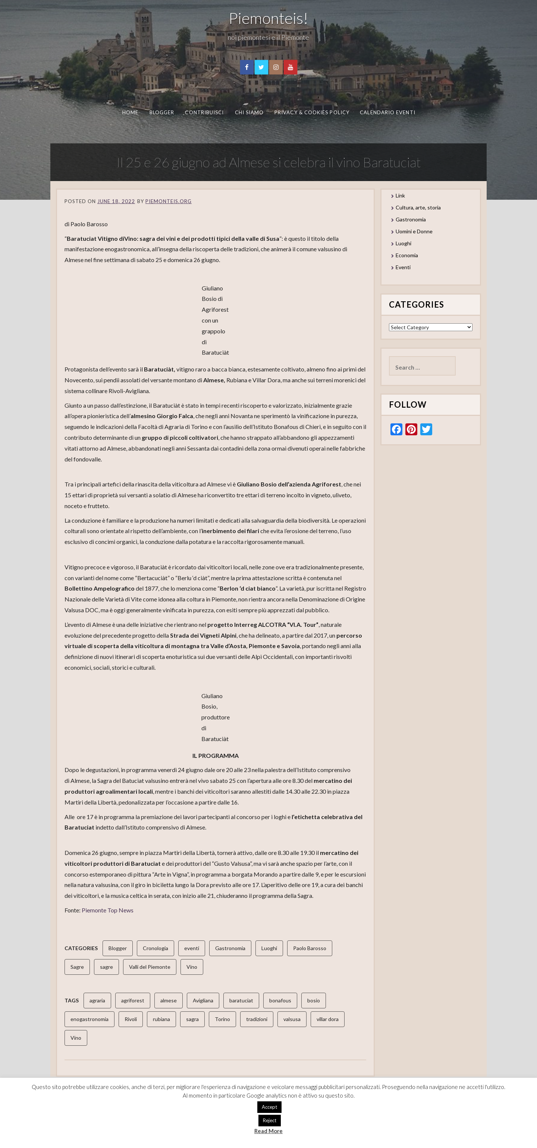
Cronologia (155, 948)
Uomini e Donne (414, 231)
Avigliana (203, 1000)
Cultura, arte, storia (418, 207)
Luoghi (269, 948)
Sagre (77, 967)
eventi (191, 948)
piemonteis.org (168, 201)
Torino (222, 1019)
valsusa (292, 1019)
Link (400, 195)
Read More (268, 1130)
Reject (269, 1120)
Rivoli (131, 1019)
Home (130, 112)
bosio (313, 1000)
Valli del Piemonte (149, 967)
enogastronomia (89, 1019)
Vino (191, 967)
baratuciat (241, 1000)
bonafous (280, 1000)
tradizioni (256, 1019)
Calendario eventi (387, 112)
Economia (407, 255)
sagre (106, 967)
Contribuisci (204, 112)
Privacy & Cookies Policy (311, 112)
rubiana (161, 1019)
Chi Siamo (249, 112)
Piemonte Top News (108, 910)
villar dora (328, 1019)
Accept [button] (269, 1107)
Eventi (403, 267)
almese (168, 1000)
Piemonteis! (268, 18)
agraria (97, 1000)
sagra (192, 1019)
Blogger (161, 112)
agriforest (132, 1000)
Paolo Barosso (309, 948)
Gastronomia (230, 948)
